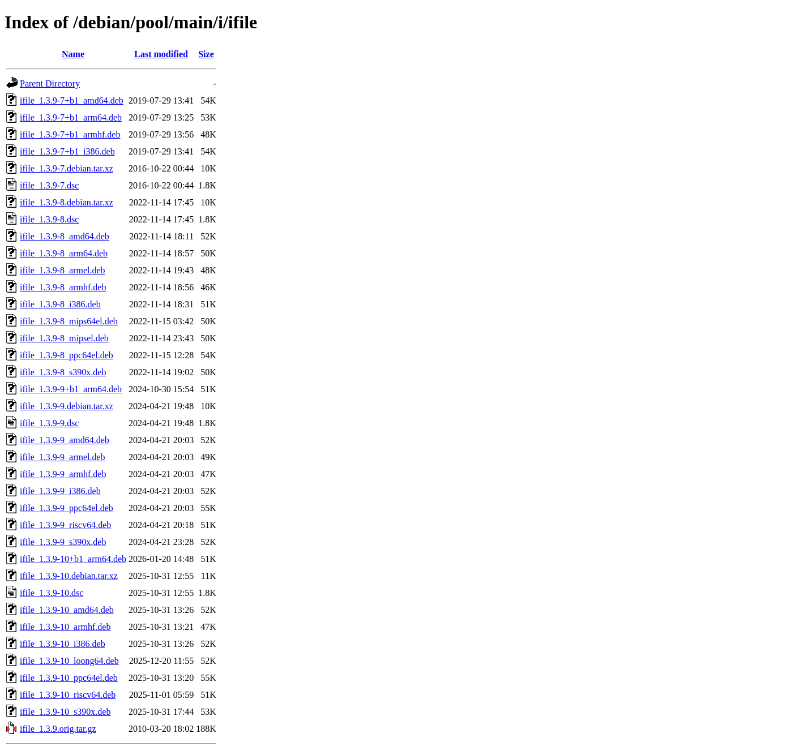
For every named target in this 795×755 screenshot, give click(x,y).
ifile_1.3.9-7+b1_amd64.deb (71, 100)
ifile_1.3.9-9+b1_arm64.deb (71, 389)
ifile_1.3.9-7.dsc (49, 185)
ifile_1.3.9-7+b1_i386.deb (67, 151)
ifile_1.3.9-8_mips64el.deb (69, 321)
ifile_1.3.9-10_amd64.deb (67, 610)
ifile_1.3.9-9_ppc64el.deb (66, 508)
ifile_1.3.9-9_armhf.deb (63, 474)
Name (73, 54)
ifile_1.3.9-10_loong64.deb (69, 661)
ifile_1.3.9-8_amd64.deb (64, 236)
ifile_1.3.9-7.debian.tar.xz (66, 168)
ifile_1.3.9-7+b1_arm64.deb (71, 117)
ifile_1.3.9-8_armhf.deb (63, 287)
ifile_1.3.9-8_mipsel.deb (64, 338)
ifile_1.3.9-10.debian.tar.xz (69, 576)
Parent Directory (50, 83)
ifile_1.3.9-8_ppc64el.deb (66, 355)
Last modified (161, 54)
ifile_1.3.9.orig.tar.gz (58, 728)
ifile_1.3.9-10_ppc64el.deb (69, 678)
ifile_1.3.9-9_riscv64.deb (65, 525)
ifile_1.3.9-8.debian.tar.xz (66, 202)
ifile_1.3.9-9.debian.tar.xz (66, 406)
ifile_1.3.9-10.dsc (51, 593)
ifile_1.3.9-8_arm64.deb (64, 253)
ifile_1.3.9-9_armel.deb (62, 457)
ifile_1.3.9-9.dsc (49, 423)
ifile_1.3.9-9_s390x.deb (63, 542)
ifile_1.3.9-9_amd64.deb (64, 440)
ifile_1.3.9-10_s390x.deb (65, 712)
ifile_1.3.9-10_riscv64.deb (68, 695)
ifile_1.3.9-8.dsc (49, 219)
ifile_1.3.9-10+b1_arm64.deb (73, 559)
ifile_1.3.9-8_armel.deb (62, 270)
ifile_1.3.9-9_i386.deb (60, 491)
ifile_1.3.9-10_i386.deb (62, 644)
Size (206, 54)
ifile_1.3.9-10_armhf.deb (65, 627)
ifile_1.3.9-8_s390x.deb (63, 372)
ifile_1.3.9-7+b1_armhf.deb (70, 134)
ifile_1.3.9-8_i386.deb (60, 304)
